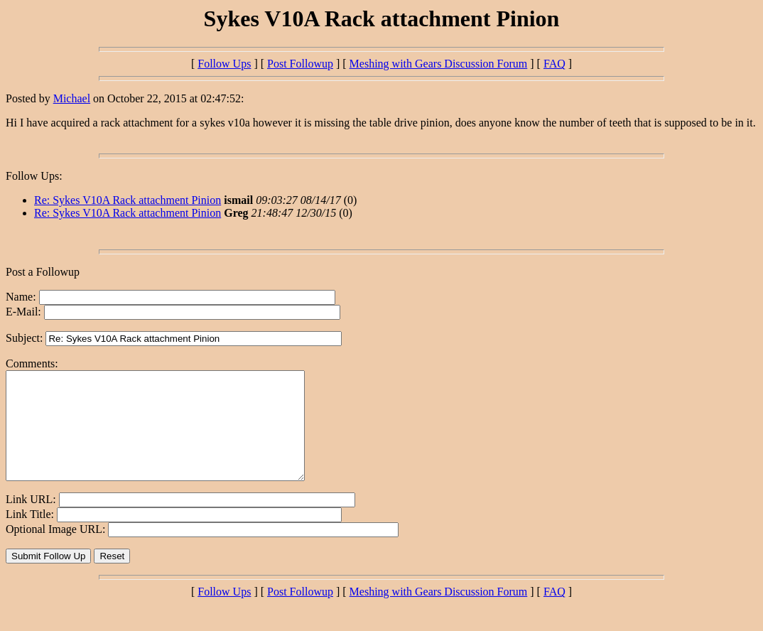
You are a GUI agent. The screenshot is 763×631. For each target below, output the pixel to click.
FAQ (554, 64)
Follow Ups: (34, 176)
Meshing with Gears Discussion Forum (439, 64)
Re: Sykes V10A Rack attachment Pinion (127, 200)
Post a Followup (43, 272)
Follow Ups (224, 64)
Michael (71, 98)
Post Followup (300, 64)
